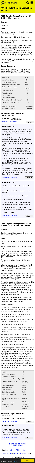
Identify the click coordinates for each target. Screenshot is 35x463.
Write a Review (17, 446)
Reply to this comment (9, 177)
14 (21, 450)
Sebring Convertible (19, 453)
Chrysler (9, 453)
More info (15, 461)
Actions (30, 122)
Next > (25, 450)
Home (3, 453)
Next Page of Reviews (17, 444)
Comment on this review (9, 122)
